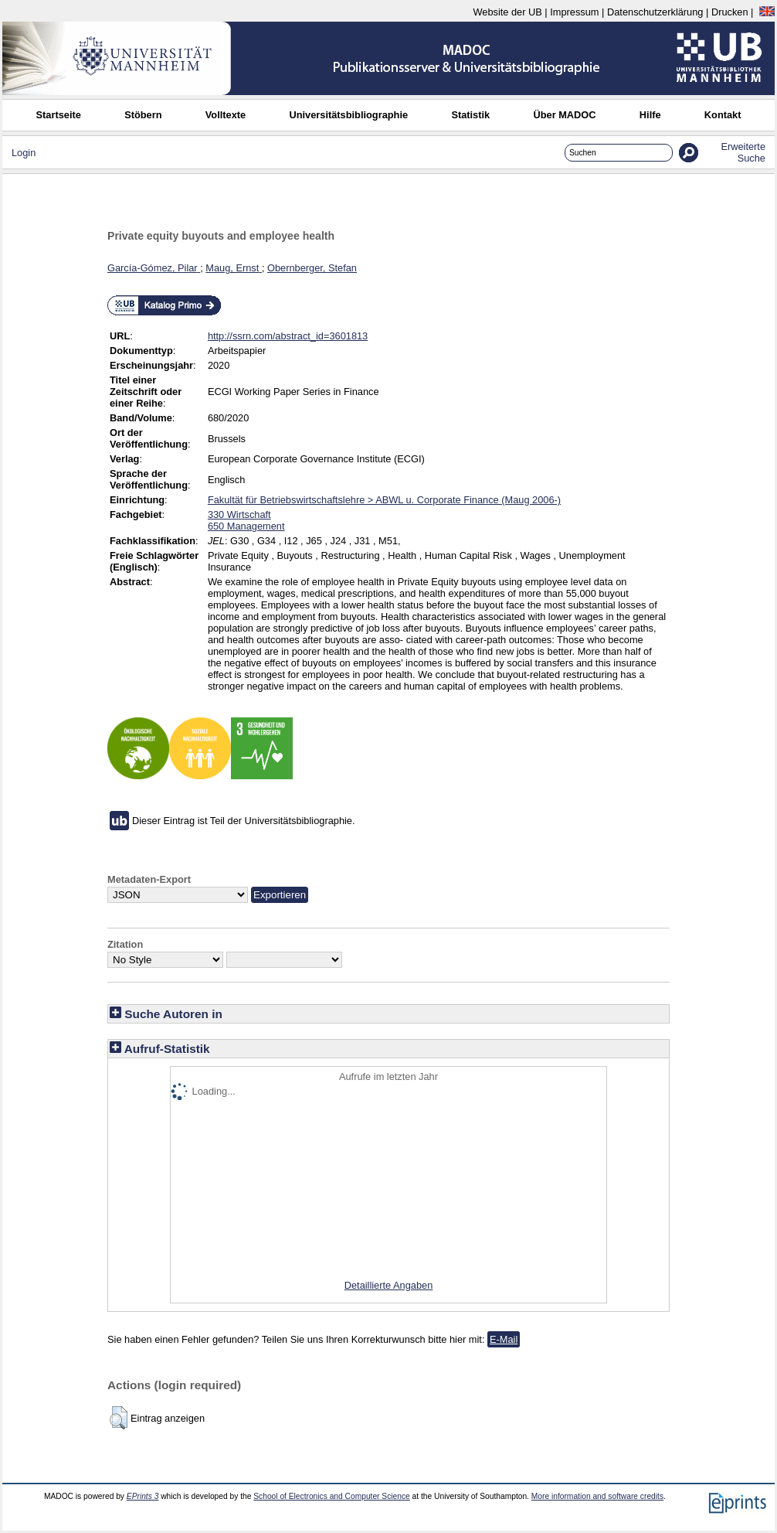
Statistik (470, 115)
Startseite (58, 115)
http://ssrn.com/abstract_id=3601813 (288, 336)
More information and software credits (597, 1496)
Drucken (729, 12)
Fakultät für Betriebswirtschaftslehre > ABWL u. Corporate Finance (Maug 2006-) (384, 500)
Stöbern (142, 115)
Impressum (574, 12)
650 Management (246, 526)
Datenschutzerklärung (655, 12)
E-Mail (503, 1339)
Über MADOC (564, 115)
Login (24, 152)
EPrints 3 (143, 1496)
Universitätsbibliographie (348, 115)
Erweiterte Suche (743, 152)
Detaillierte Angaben (388, 1285)
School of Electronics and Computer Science (331, 1496)
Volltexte (225, 115)
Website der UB (507, 12)
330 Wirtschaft (239, 514)
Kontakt (722, 115)
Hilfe (650, 115)
